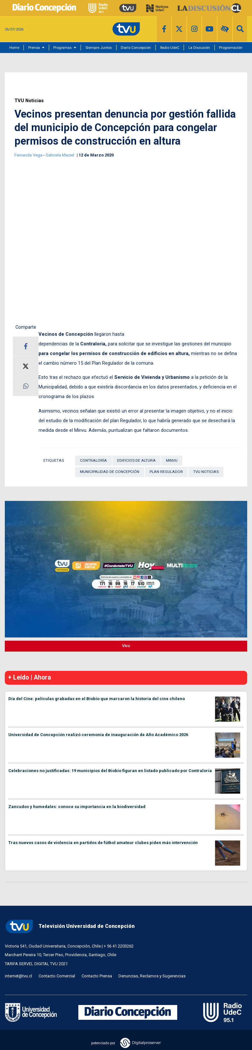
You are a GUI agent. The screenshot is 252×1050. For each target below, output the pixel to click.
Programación (230, 47)
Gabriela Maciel (60, 155)
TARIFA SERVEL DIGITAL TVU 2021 (36, 963)
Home (14, 47)
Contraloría (93, 460)
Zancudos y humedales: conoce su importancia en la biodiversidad (76, 806)
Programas (62, 47)
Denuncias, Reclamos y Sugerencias (152, 976)
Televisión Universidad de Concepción (70, 926)
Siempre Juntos (98, 47)
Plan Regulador (166, 471)
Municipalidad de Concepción (109, 471)
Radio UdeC (169, 47)
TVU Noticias (29, 100)
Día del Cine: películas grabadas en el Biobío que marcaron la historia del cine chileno (96, 698)
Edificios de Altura (136, 460)
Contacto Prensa (97, 976)
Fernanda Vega (28, 155)
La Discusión (199, 47)
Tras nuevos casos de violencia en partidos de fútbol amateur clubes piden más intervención (103, 842)
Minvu (172, 460)
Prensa (34, 47)
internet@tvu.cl (18, 976)
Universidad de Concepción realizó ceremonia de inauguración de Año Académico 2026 (98, 734)
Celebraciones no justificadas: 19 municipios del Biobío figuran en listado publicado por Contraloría (110, 770)
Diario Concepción (136, 47)
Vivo (126, 645)
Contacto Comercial (57, 976)
